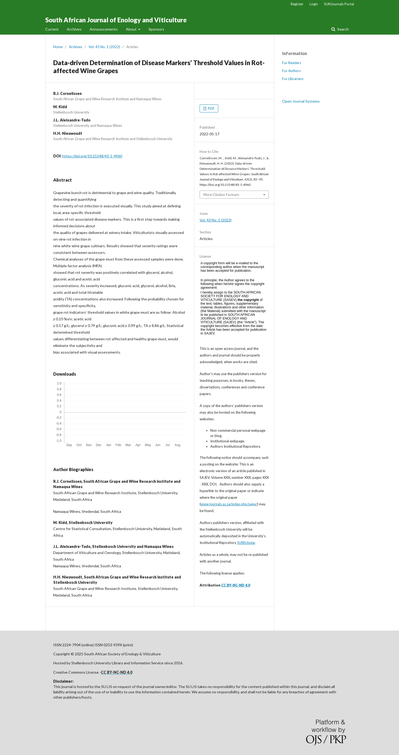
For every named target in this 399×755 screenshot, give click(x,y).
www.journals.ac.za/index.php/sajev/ (229, 504)
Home (58, 47)
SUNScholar (246, 542)
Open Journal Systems (301, 101)
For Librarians (292, 79)
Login (314, 4)
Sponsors (156, 29)
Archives (74, 29)
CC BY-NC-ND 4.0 (235, 585)
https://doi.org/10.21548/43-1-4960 (92, 156)
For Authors (291, 71)
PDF (211, 108)
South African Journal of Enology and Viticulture (116, 20)
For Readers (291, 63)
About (131, 29)
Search (342, 29)
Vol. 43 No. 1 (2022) (104, 47)
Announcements (104, 29)
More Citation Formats (221, 194)
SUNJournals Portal (339, 4)
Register (297, 4)
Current (52, 29)
